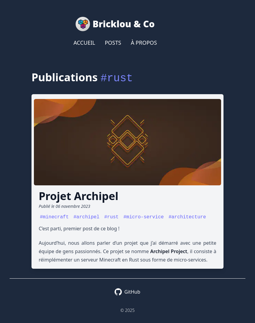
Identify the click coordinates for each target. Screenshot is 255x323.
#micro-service (143, 217)
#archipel (86, 217)
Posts (113, 42)
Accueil (84, 42)
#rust (111, 217)
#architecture (187, 217)
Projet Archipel (78, 196)
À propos (144, 42)
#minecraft (54, 217)
